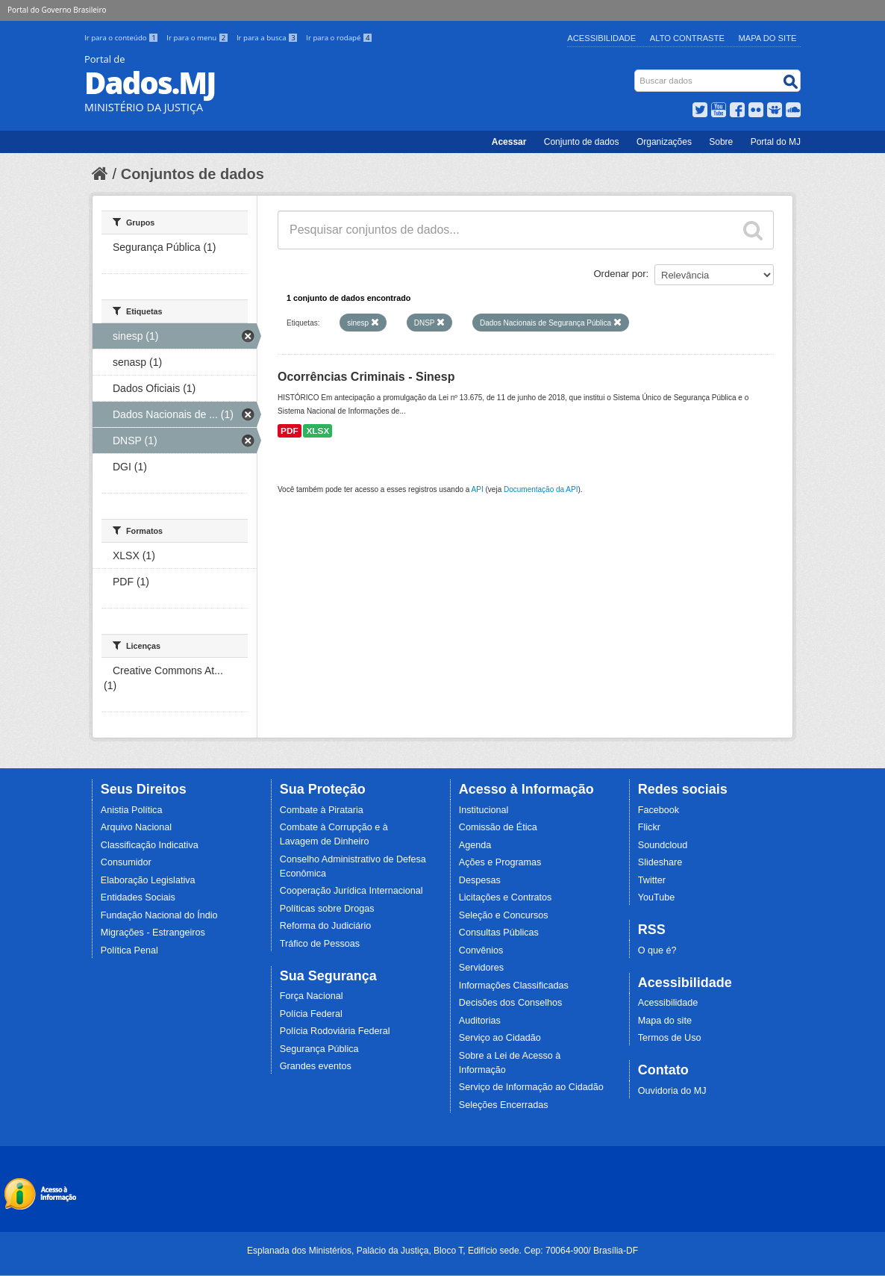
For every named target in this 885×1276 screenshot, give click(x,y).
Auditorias (480, 1020)
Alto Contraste (687, 38)
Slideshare (660, 862)
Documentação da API (541, 489)
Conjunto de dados (581, 142)
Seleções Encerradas (503, 1105)
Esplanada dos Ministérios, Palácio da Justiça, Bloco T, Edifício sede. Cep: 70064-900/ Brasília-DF (442, 1250)
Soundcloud (663, 845)
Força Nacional (311, 996)
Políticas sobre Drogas (327, 908)
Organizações (664, 142)
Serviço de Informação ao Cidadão (531, 1087)
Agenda (475, 845)
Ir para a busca (268, 38)
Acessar (509, 142)
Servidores (481, 967)
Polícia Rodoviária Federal (335, 1031)
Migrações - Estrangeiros (153, 932)
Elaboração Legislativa (148, 880)
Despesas (480, 880)
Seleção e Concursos (503, 915)
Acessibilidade (601, 38)
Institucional (484, 810)
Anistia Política (132, 810)
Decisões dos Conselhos (511, 1003)
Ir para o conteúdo (122, 38)
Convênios (481, 950)
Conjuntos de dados (192, 174)
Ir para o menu (198, 38)
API (478, 489)
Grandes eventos (315, 1066)
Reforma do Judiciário (326, 926)
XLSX (317, 431)
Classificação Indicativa (149, 845)
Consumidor (126, 862)
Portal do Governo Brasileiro (56, 9)
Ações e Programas (500, 862)
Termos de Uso (669, 1038)
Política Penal (129, 950)
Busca (636, 72)
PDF (289, 431)
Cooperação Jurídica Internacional (351, 891)
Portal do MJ (776, 142)
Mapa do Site (768, 38)
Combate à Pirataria (321, 810)
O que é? (657, 950)
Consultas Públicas (499, 932)
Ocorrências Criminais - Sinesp (366, 376)
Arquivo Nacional (136, 827)
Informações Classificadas (514, 985)
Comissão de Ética (498, 827)
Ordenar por (620, 273)
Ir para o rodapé (339, 38)
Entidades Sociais (138, 897)
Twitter (652, 880)
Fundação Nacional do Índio (159, 915)
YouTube (656, 897)
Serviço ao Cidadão (500, 1038)
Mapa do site (665, 1020)
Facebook (658, 810)
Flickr (649, 827)
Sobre (721, 142)
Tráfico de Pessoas (320, 944)
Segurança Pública (319, 1049)
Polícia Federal (311, 1014)
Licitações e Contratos (505, 897)
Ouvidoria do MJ (672, 1091)
